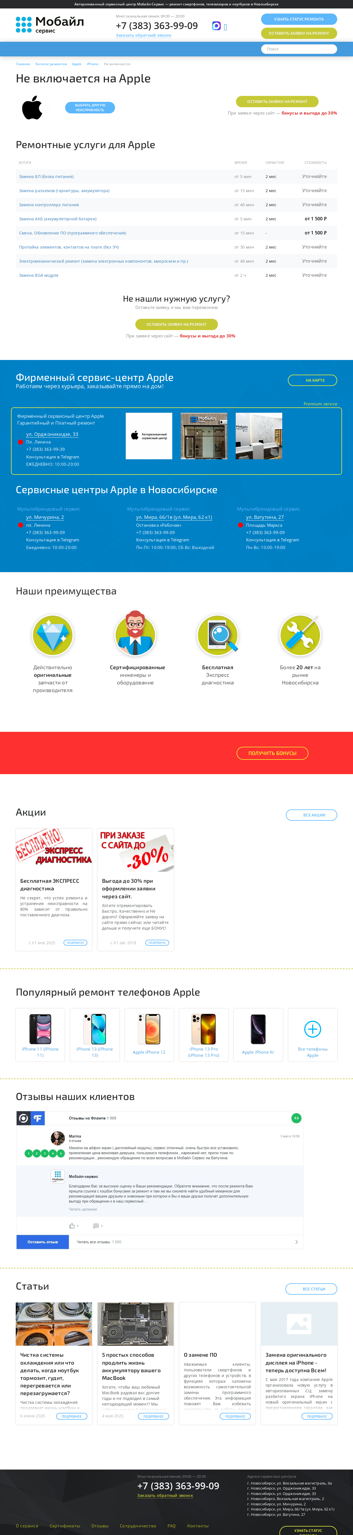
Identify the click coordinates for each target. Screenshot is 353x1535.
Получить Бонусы (272, 753)
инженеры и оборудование (137, 675)
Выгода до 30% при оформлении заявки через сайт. (128, 888)
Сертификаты (65, 1525)
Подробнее (75, 942)
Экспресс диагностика (218, 675)
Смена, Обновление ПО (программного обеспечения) (72, 233)
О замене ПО (200, 1354)
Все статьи (309, 1289)
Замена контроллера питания (49, 204)
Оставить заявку (299, 33)
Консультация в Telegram (53, 457)
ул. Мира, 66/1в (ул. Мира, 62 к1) (174, 517)
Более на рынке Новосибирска (300, 675)
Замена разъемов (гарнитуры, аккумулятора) (64, 190)
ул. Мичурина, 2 (45, 517)
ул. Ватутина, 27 (265, 517)
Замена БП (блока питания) (46, 176)
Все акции (309, 815)
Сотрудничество (138, 1525)
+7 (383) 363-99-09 (157, 25)
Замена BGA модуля (38, 275)
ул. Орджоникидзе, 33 (52, 434)
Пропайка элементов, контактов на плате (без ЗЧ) (69, 247)
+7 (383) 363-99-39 (45, 449)
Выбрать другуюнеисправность (90, 107)
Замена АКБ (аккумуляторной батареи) (57, 218)
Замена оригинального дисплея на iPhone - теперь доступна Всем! (296, 1362)
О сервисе (27, 1525)
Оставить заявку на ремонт (277, 101)
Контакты (198, 1525)
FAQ (171, 1525)
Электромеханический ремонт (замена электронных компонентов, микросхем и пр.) (103, 261)
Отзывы (100, 1525)
